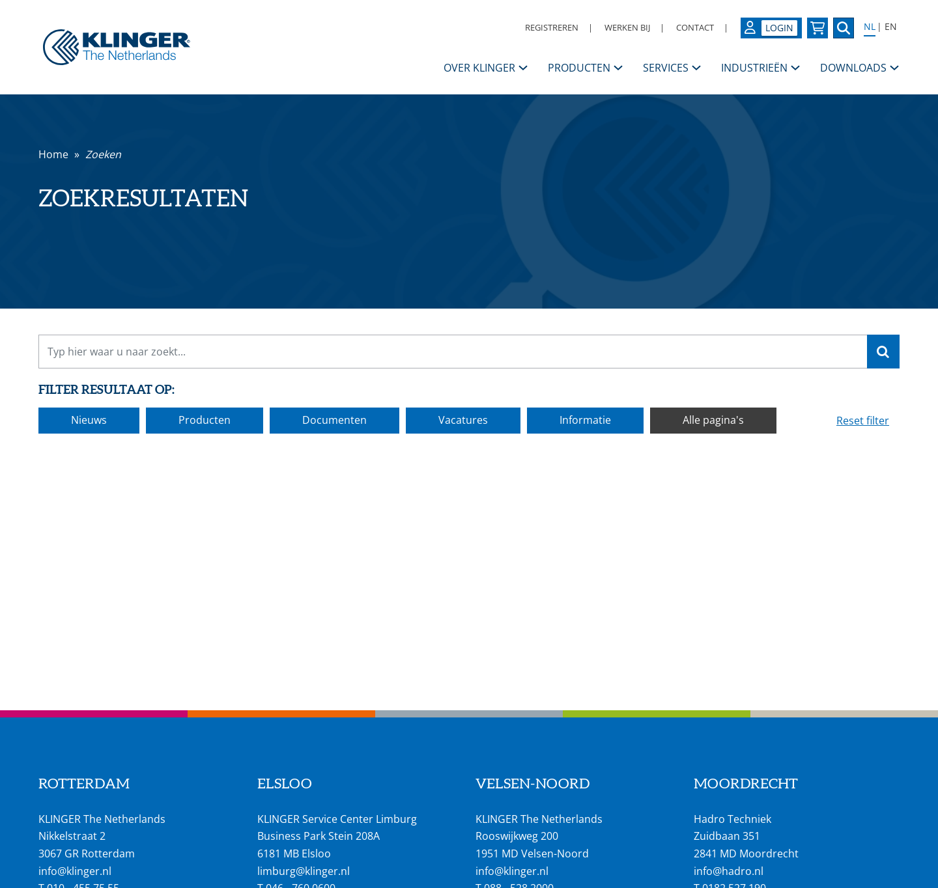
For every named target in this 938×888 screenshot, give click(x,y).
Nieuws (89, 419)
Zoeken (103, 154)
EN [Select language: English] (891, 27)
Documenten (334, 419)
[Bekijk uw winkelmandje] (817, 28)
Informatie (585, 419)
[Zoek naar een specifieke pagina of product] (843, 28)
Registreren (551, 27)
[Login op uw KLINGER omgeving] (771, 28)
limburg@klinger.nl (303, 871)
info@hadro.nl (728, 871)
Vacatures (463, 419)
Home (53, 154)
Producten (204, 419)
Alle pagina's (713, 419)
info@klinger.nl (74, 871)
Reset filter (862, 420)
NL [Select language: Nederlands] (869, 27)
